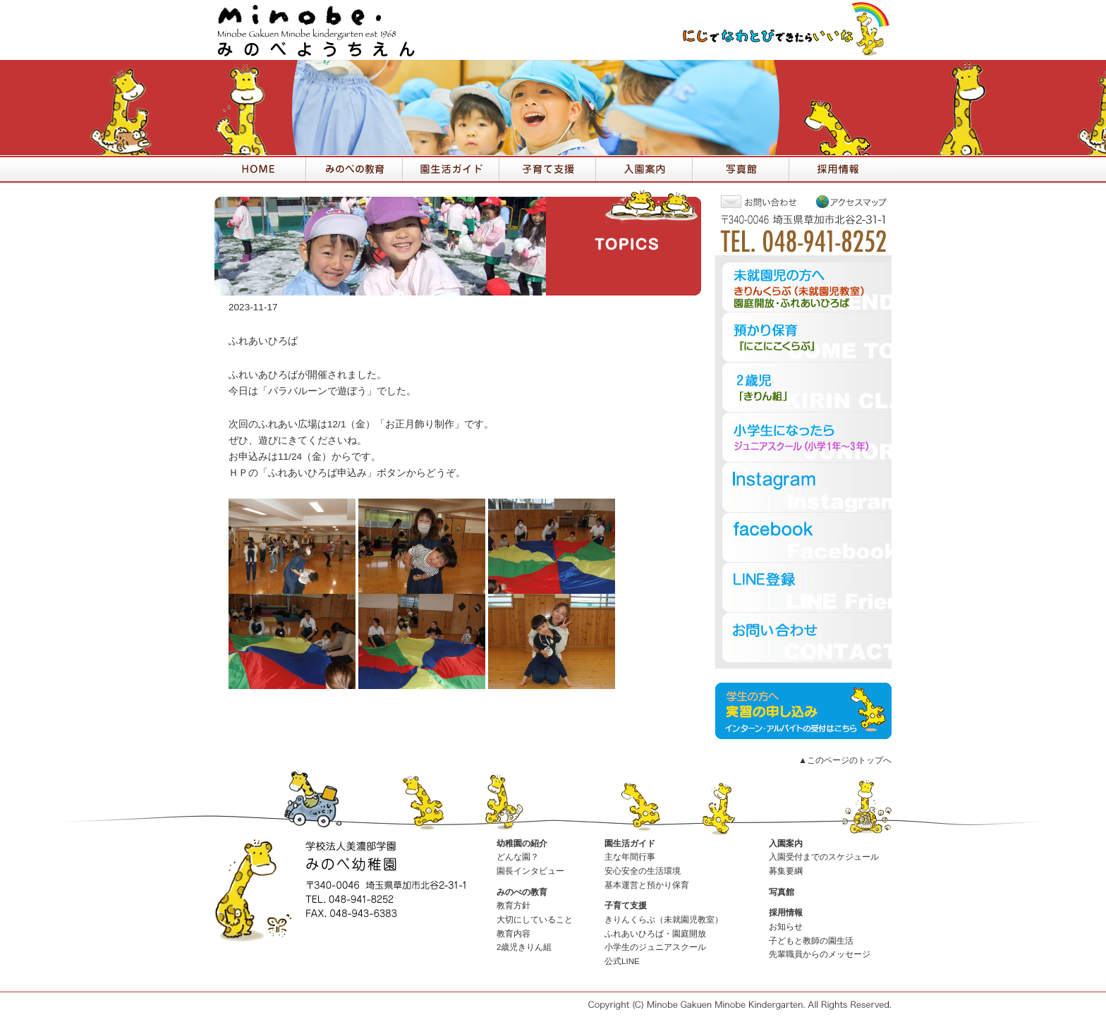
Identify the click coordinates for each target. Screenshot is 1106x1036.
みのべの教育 (522, 892)
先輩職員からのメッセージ (819, 954)
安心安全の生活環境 (642, 871)
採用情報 (786, 912)
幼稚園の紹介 (522, 843)
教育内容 (513, 934)
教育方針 (513, 905)
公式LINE (622, 961)
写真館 (781, 892)
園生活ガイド (629, 843)
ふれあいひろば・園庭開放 (655, 934)
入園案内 (786, 843)
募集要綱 (786, 871)
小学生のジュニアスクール (655, 947)
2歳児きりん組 (524, 947)
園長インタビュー (530, 871)
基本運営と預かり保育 (646, 885)
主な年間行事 (629, 857)
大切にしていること (535, 919)
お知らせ (786, 926)
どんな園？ (518, 857)
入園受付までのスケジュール (824, 857)
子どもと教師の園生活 (811, 941)
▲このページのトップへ (845, 760)
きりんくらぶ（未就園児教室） (663, 919)
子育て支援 (625, 905)
